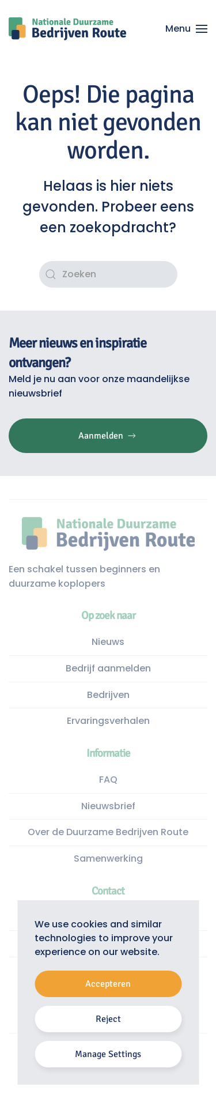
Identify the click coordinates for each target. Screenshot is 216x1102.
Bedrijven (108, 694)
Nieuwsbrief (108, 806)
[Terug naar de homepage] (67, 29)
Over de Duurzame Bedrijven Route (108, 832)
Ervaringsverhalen (108, 720)
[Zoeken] (108, 274)
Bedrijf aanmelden (108, 668)
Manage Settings (108, 1054)
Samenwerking (108, 858)
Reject (108, 1019)
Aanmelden (108, 435)
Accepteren (108, 984)
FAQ (108, 779)
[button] (186, 29)
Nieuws (108, 641)
